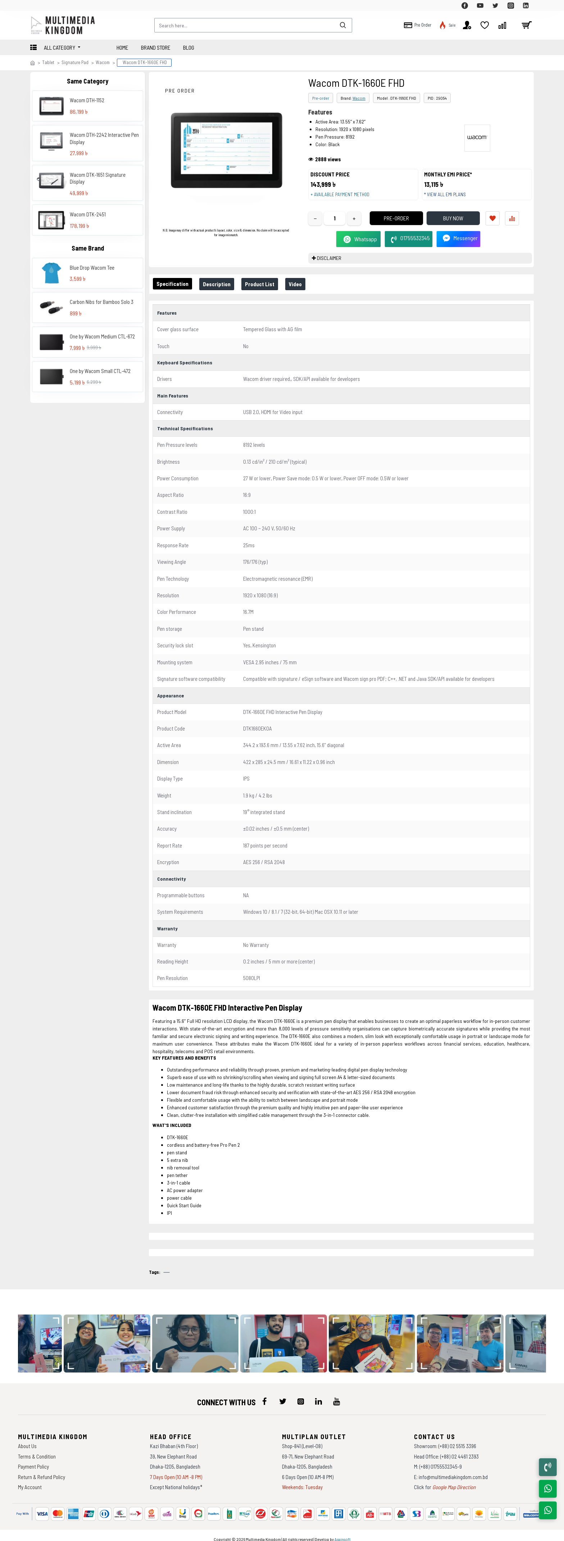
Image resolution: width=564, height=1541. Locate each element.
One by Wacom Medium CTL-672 (102, 336)
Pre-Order (386, 225)
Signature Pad (75, 62)
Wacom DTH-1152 (87, 100)
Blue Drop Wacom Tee (92, 267)
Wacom (103, 62)
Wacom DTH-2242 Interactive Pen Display (104, 138)
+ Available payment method (343, 198)
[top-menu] (35, 5)
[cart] (526, 25)
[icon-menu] (265, 1394)
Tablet (48, 62)
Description (221, 291)
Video (305, 291)
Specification (174, 291)
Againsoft (343, 1532)
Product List (267, 291)
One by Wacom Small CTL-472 (100, 371)
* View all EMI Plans (448, 198)
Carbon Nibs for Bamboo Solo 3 (101, 301)
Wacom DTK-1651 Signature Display (98, 178)
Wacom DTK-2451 (88, 214)
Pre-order (320, 97)
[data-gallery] (118, 1336)
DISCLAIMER (329, 265)
